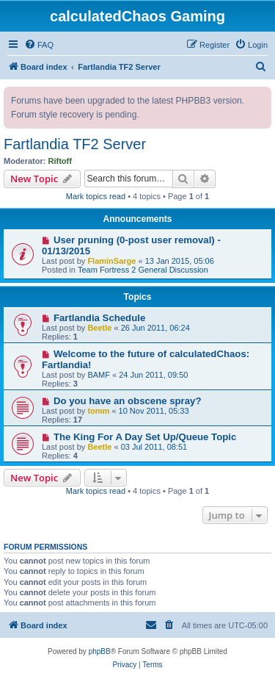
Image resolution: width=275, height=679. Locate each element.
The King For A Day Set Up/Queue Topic (145, 436)
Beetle (99, 327)
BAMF (98, 374)
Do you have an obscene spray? (128, 400)
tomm (98, 410)
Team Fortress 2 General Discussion (143, 269)
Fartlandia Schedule (99, 317)
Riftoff (60, 161)
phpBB (100, 651)
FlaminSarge (111, 260)
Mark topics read (95, 196)
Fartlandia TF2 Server (75, 144)
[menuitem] (39, 45)
